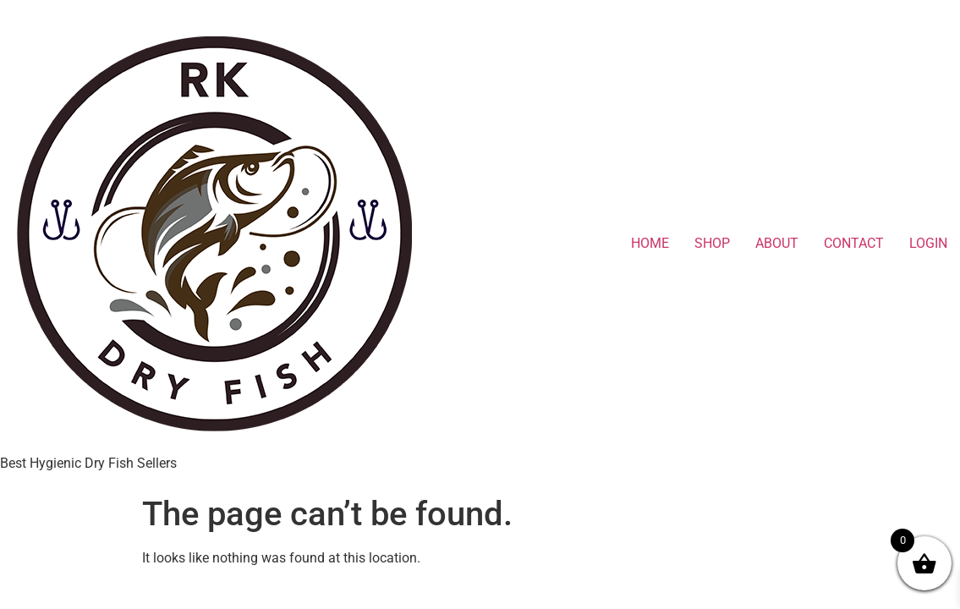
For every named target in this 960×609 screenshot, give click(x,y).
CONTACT (854, 243)
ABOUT (776, 243)
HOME (650, 243)
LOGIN (928, 243)
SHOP (712, 243)
